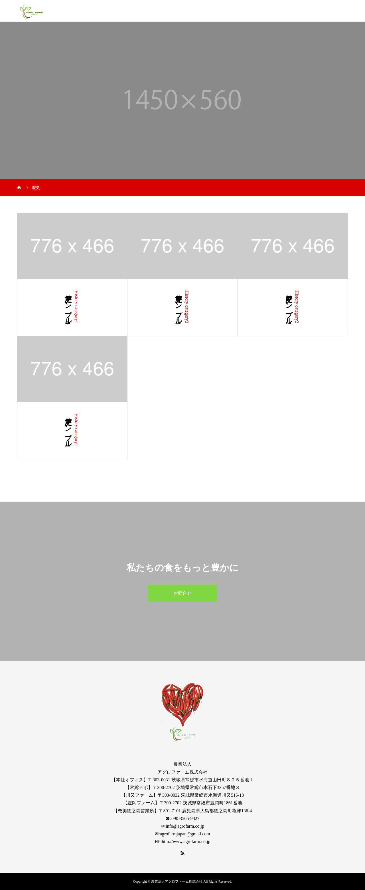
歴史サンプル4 (68, 308)
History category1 (76, 307)
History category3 (186, 307)
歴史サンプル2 (289, 308)
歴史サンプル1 (68, 430)
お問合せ (182, 593)
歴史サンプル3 (178, 308)
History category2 (297, 307)
